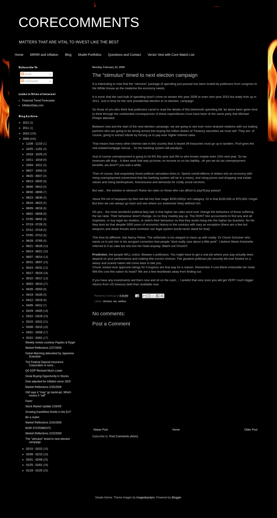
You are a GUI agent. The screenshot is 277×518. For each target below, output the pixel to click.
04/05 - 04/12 (34, 305)
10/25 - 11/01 (34, 149)
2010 (26, 133)
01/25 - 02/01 (34, 465)
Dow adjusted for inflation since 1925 (48, 381)
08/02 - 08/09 (34, 213)
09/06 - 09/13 (34, 186)
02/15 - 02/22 (34, 448)
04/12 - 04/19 (34, 300)
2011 (26, 128)
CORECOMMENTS (78, 22)
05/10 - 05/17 (34, 278)
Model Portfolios (89, 55)
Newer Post (100, 429)
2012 (26, 122)
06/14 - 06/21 (34, 251)
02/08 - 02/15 (34, 454)
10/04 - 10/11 (34, 165)
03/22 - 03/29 (34, 316)
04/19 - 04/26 (34, 294)
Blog (68, 55)
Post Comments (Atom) (123, 436)
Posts (26, 74)
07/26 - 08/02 (34, 219)
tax (115, 301)
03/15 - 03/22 (34, 321)
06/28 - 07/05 (34, 240)
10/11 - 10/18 (34, 159)
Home (19, 55)
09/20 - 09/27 (34, 176)
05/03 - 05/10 (34, 284)
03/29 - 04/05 (34, 311)
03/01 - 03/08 (34, 332)
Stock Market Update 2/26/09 (43, 406)
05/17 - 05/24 (34, 273)
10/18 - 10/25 (34, 154)
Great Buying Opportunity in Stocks (47, 376)
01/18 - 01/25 (34, 470)
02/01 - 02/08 (34, 459)
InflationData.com (32, 105)
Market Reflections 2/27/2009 (43, 347)
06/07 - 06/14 (34, 257)
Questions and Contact (124, 55)
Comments (29, 81)
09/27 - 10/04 (34, 170)
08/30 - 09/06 (34, 192)
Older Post (250, 429)
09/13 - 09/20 (34, 181)
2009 (26, 138)
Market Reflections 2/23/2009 (43, 433)
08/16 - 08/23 (34, 203)
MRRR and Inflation (44, 55)
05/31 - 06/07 (34, 262)
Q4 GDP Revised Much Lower (44, 370)
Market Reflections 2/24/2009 (43, 422)
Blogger (176, 497)
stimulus (107, 301)
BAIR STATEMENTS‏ (38, 428)
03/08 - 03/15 (34, 327)
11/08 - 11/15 (34, 143)
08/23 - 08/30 (34, 197)
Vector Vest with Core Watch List (171, 55)
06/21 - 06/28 (34, 246)
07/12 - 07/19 (34, 230)
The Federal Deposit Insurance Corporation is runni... (44, 363)
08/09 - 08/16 (34, 208)
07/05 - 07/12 (34, 235)
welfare (122, 301)
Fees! (28, 401)
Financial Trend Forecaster (38, 100)
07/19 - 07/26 (34, 224)
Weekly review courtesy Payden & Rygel (50, 342)
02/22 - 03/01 (34, 337)
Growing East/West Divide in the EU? (48, 412)
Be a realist (32, 417)
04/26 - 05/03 (34, 289)
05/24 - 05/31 (34, 267)
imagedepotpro (145, 497)
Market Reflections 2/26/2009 (43, 387)
